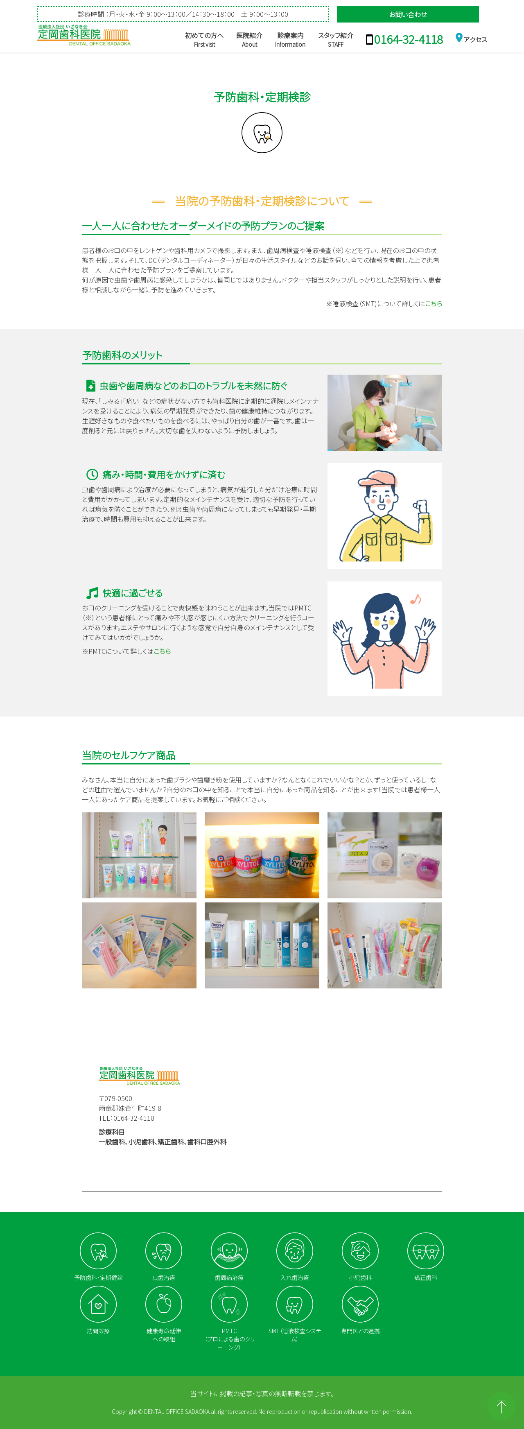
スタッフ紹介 (335, 39)
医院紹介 (249, 39)
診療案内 (290, 39)
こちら (433, 303)
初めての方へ (204, 39)
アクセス (475, 39)
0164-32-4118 (408, 39)
